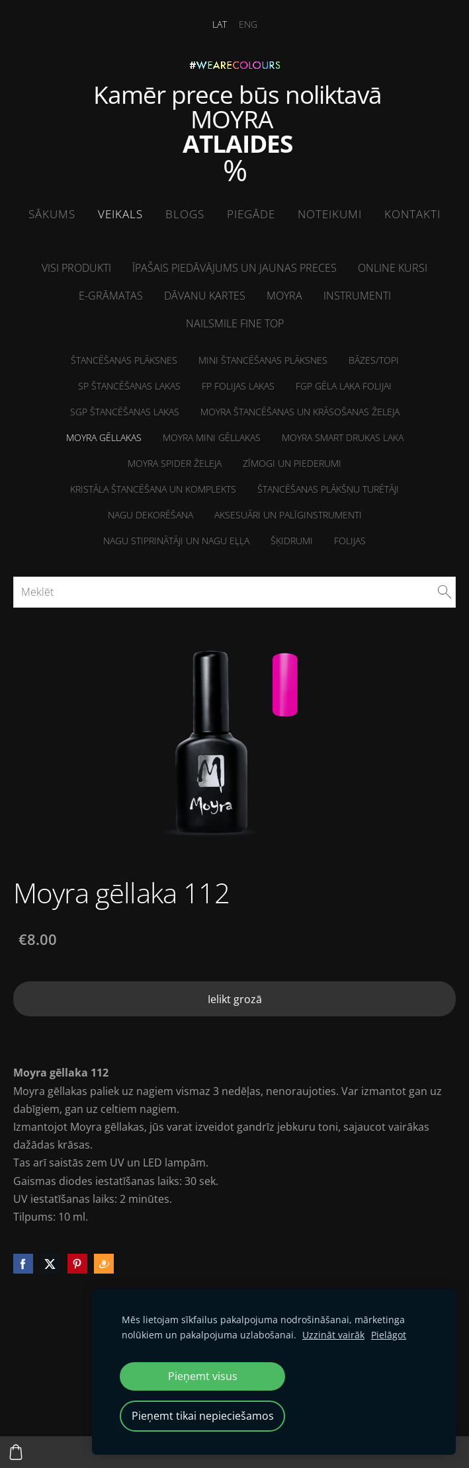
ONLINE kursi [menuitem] (392, 268)
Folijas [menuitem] (350, 540)
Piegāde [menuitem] (251, 214)
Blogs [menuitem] (184, 214)
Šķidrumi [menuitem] (292, 540)
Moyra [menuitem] (284, 295)
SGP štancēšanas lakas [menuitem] (124, 411)
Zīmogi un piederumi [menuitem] (292, 463)
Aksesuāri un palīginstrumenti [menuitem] (288, 515)
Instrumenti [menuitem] (357, 295)
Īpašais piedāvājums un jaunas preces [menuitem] (234, 268)
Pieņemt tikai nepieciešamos (203, 1415)
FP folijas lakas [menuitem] (238, 386)
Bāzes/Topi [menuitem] (374, 360)
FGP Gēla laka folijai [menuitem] (344, 386)
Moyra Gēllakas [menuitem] (104, 437)
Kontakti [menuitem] (412, 214)
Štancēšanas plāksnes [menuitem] (124, 360)
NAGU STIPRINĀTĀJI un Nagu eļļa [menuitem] (176, 540)
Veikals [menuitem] (120, 214)
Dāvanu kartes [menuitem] (204, 295)
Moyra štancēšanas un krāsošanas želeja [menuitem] (300, 411)
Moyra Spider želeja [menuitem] (175, 463)
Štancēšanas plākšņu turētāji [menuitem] (328, 489)
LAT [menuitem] (219, 24)
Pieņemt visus (202, 1376)
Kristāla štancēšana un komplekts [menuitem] (153, 489)
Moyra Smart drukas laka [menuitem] (343, 437)
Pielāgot (388, 1334)
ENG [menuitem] (248, 24)
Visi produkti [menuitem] (76, 268)
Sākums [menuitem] (51, 214)
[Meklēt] (234, 592)
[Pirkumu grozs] (16, 1452)
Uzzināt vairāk (333, 1334)
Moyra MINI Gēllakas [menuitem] (212, 437)
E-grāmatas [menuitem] (111, 295)
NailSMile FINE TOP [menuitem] (235, 323)
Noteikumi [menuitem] (330, 214)
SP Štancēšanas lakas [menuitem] (129, 386)
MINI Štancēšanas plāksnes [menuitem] (262, 360)
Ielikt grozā (235, 999)
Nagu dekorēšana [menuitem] (150, 515)
